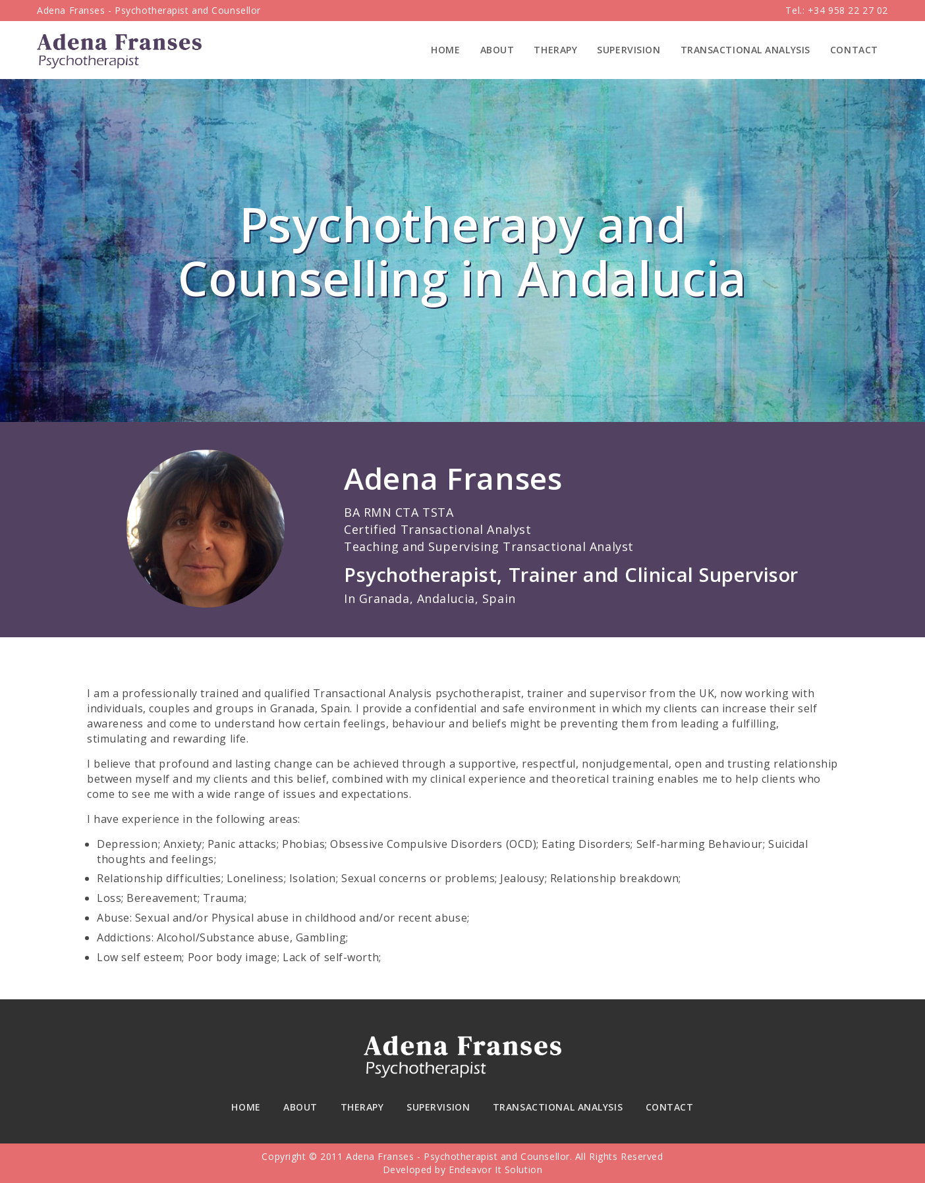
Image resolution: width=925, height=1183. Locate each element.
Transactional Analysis (745, 49)
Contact (854, 49)
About (497, 49)
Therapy (555, 49)
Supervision (628, 49)
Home (445, 49)
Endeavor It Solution (495, 1169)
